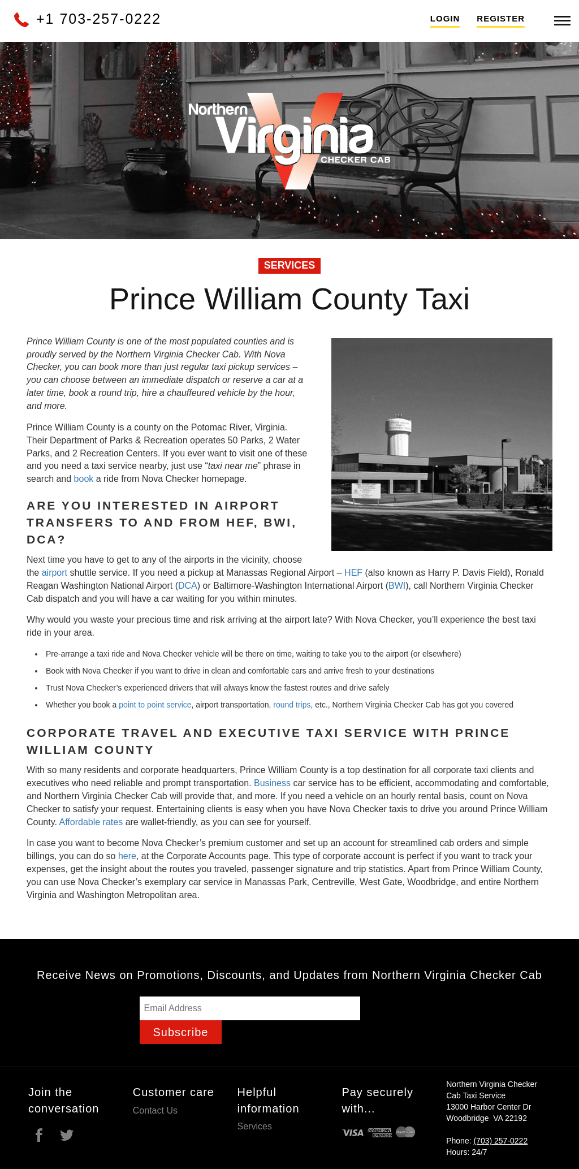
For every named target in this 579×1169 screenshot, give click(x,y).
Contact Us (155, 1110)
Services (254, 1126)
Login (445, 18)
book (84, 479)
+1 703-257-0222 (86, 19)
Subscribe (181, 1032)
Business (272, 783)
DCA (187, 585)
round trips (291, 704)
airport (54, 572)
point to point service (155, 704)
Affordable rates (91, 822)
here (127, 856)
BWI (396, 585)
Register (501, 18)
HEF (353, 572)
